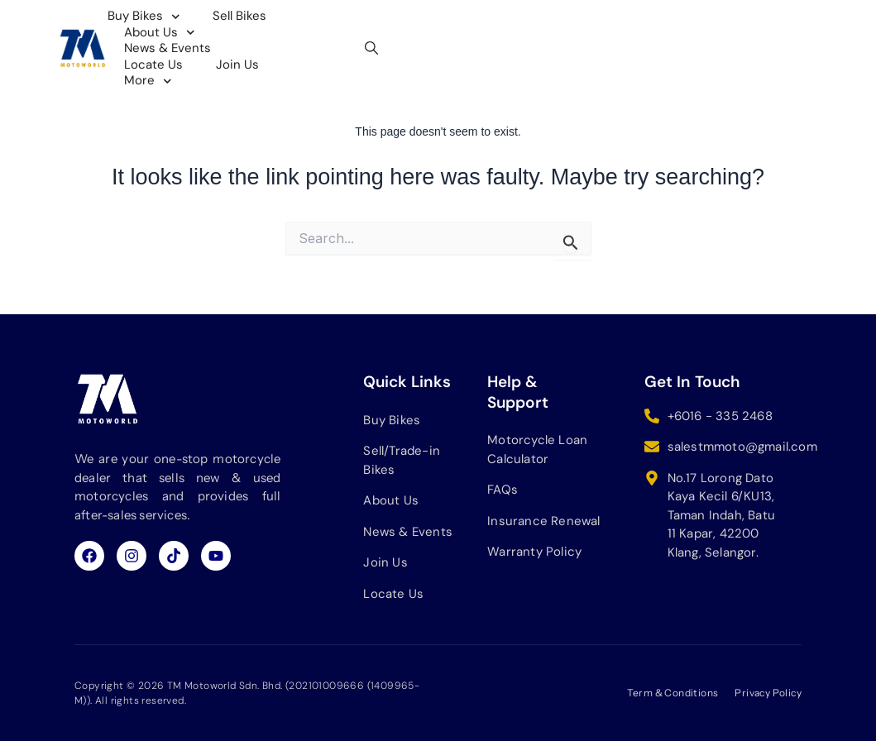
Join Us (210, 40)
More (289, 40)
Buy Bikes (208, 24)
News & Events (511, 23)
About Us (399, 24)
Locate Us (617, 23)
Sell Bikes (304, 23)
